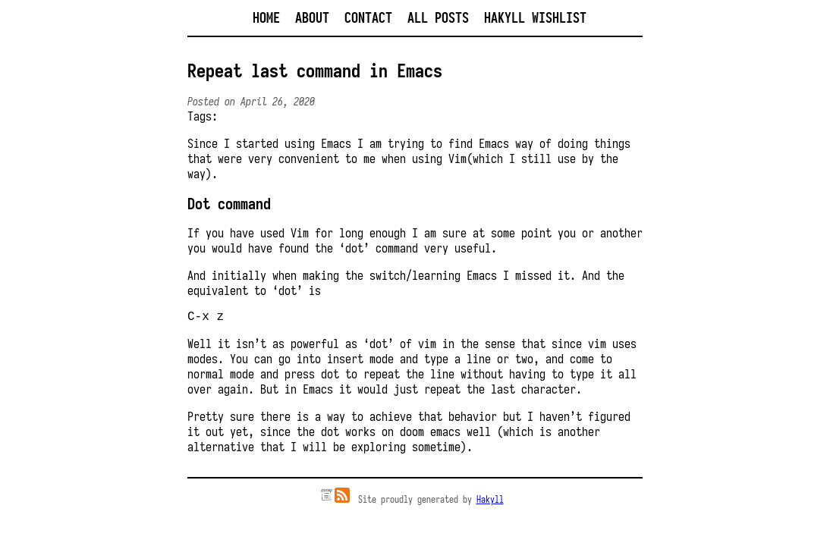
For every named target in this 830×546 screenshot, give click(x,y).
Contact (368, 18)
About (312, 18)
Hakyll (490, 502)
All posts (438, 18)
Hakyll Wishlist (535, 18)
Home (266, 18)
